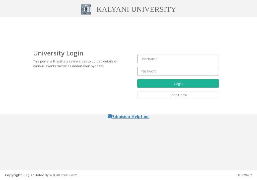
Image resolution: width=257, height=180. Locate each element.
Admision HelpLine (130, 116)
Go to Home (178, 95)
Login (178, 83)
